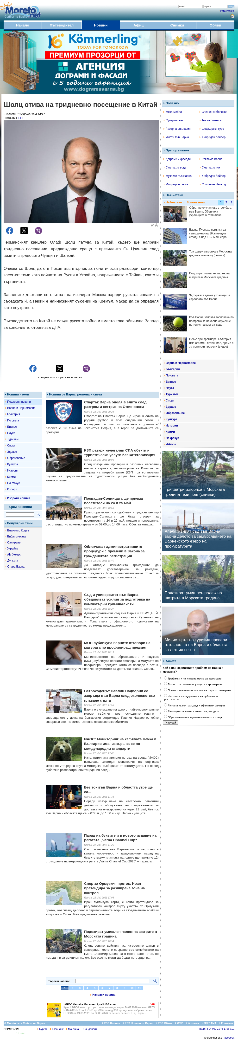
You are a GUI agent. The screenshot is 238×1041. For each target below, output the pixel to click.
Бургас (42, 1029)
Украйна (12, 548)
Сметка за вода (174, 167)
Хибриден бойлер (212, 137)
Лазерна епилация (176, 128)
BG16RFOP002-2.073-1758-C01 (216, 1029)
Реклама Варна (211, 159)
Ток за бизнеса (210, 120)
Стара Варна (16, 566)
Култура (12, 464)
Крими (11, 476)
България (13, 414)
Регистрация (227, 11)
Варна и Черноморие (21, 408)
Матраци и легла (175, 184)
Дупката (12, 560)
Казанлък (56, 1029)
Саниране (13, 542)
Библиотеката (16, 536)
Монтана (72, 1029)
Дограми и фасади (177, 159)
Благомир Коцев (18, 530)
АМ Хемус (14, 554)
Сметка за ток (210, 167)
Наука (11, 433)
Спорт (11, 445)
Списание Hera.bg (213, 184)
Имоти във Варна (176, 137)
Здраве (12, 451)
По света (13, 420)
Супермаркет (173, 120)
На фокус (13, 483)
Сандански (89, 1029)
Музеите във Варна (177, 176)
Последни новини (19, 401)
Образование (16, 458)
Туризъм (13, 439)
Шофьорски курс (212, 128)
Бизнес (12, 426)
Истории (13, 470)
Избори (12, 489)
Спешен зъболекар (213, 112)
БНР (21, 118)
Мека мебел (172, 112)
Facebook (228, 1037)
